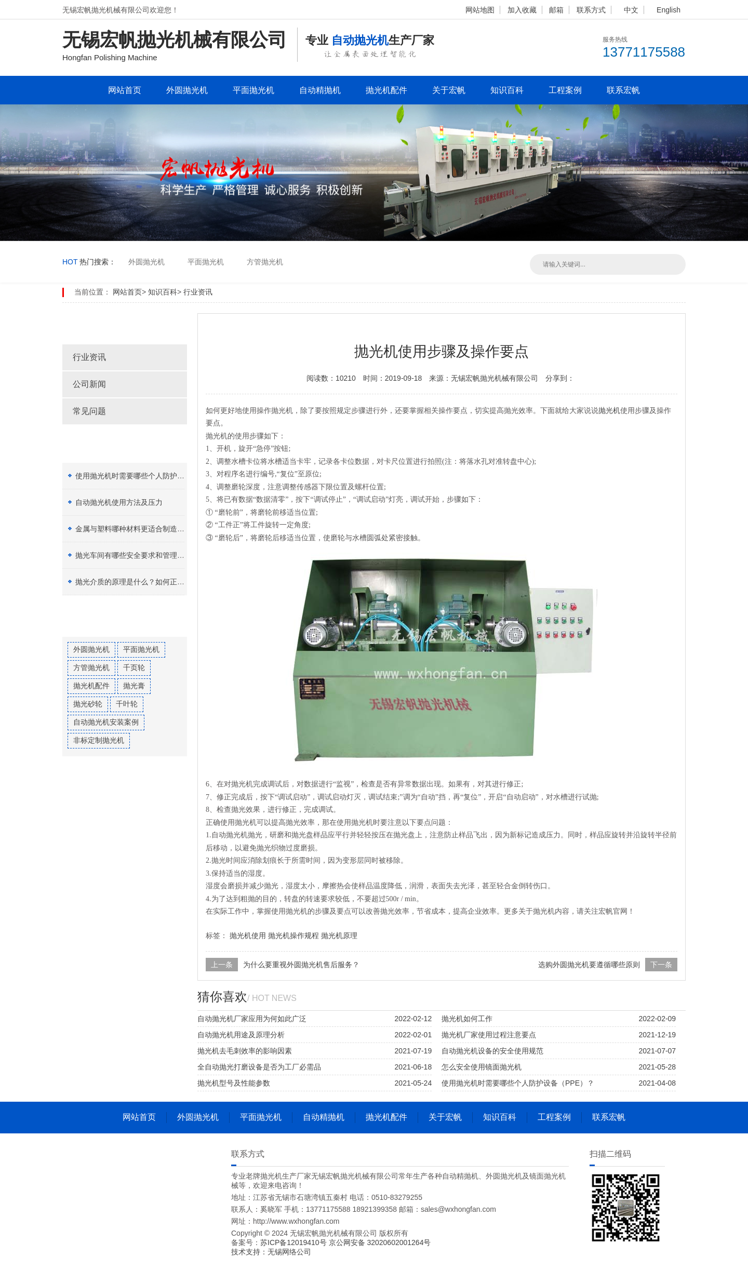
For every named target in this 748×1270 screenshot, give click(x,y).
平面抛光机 (253, 90)
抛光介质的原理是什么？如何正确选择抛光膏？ (151, 582)
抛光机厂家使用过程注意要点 (489, 1035)
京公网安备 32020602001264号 (380, 1242)
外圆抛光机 (187, 90)
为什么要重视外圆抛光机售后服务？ (301, 964)
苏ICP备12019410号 (294, 1242)
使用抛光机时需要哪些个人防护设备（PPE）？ (151, 476)
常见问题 (89, 411)
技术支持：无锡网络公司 (271, 1252)
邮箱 (556, 10)
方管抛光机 (265, 262)
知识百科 (507, 90)
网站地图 (480, 10)
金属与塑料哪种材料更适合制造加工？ (137, 529)
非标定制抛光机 (98, 740)
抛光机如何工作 (467, 1018)
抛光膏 (134, 685)
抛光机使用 (248, 935)
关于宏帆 (448, 90)
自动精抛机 (320, 90)
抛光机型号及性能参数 (233, 1083)
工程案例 (565, 90)
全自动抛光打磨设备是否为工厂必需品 (259, 1067)
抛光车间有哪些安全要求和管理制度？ (137, 555)
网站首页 (124, 90)
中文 (631, 10)
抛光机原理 (339, 935)
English (668, 10)
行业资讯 (197, 292)
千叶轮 (127, 704)
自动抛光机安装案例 (106, 722)
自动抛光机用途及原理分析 (241, 1035)
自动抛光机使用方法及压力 (119, 502)
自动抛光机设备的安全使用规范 (492, 1051)
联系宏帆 (623, 90)
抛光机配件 (386, 90)
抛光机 (609, 411)
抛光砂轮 (87, 704)
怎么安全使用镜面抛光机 (482, 1067)
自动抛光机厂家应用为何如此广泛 (251, 1018)
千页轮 (134, 667)
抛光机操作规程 (293, 935)
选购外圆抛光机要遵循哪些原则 (589, 964)
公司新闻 (89, 384)
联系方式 (591, 10)
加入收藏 (522, 10)
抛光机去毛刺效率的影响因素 (244, 1051)
